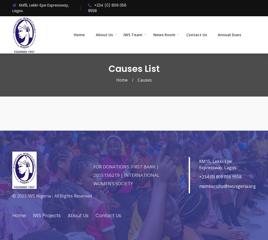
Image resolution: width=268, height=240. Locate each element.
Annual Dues (229, 34)
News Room (164, 34)
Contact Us (196, 34)
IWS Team (133, 34)
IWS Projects (47, 215)
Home (79, 34)
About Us (104, 34)
